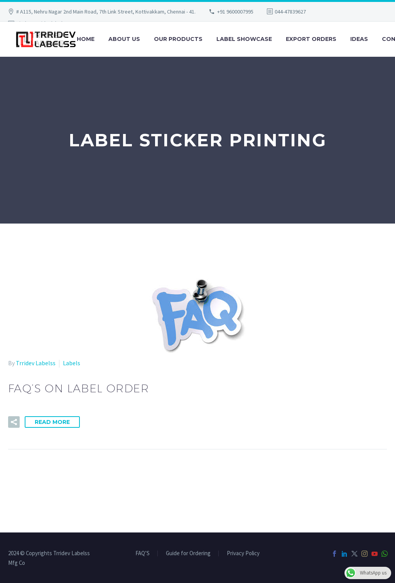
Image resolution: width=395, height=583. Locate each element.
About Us (124, 39)
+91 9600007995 (235, 11)
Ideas (359, 39)
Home (86, 39)
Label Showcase (244, 39)
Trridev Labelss (36, 363)
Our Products (178, 39)
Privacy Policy (243, 553)
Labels (71, 363)
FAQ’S (142, 553)
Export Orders (311, 39)
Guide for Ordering (188, 553)
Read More (52, 422)
